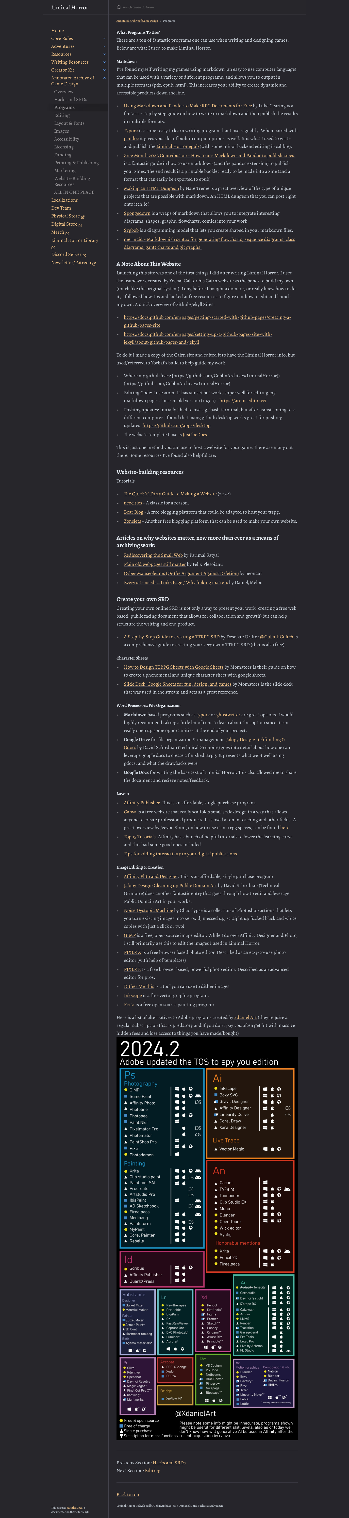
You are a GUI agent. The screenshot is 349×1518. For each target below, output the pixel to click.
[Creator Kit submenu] (104, 70)
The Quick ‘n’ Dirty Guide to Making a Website (170, 493)
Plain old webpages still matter (155, 564)
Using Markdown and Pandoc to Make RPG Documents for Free (188, 105)
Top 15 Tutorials (140, 836)
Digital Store (66, 224)
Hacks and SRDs (70, 99)
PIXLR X (132, 952)
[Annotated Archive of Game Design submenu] (104, 78)
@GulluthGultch (276, 636)
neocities (133, 503)
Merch (60, 232)
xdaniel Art (245, 1017)
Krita (129, 1004)
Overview (63, 91)
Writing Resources (70, 62)
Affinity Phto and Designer (151, 876)
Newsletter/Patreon (73, 262)
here (284, 827)
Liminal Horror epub (177, 146)
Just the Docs (74, 1508)
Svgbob (131, 230)
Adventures (63, 46)
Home (57, 30)
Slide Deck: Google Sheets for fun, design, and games (178, 684)
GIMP (130, 935)
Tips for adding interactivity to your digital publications (180, 853)
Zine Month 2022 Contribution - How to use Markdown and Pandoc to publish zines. (210, 155)
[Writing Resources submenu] (104, 62)
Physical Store (68, 216)
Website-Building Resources (72, 181)
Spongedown (137, 213)
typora (203, 714)
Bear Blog (133, 512)
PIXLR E (132, 969)
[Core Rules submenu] (104, 38)
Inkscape (133, 995)
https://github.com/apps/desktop (177, 425)
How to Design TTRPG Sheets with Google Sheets (174, 667)
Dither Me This (139, 986)
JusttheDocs (195, 434)
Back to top (127, 1494)
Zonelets (132, 521)
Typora (131, 130)
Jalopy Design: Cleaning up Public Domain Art (170, 885)
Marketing (65, 170)
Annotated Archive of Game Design (72, 80)
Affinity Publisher (141, 802)
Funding (62, 154)
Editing (62, 115)
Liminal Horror (69, 7)
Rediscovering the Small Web (153, 555)
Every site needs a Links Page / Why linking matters (176, 582)
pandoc (131, 138)
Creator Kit (62, 70)
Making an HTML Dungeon (151, 188)
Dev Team (61, 208)
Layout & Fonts (69, 123)
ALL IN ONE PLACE (74, 192)
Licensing (64, 146)
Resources (61, 54)
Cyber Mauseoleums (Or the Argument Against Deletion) (181, 573)
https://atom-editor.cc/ (242, 400)
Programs (64, 107)
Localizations (64, 200)
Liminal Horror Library (74, 243)
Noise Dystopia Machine (148, 910)
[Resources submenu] (104, 54)
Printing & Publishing (76, 162)
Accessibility (66, 139)
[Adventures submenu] (104, 46)
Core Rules (62, 38)
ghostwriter (228, 714)
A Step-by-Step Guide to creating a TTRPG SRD (172, 636)
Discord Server (68, 254)
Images (61, 131)
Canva (130, 811)
